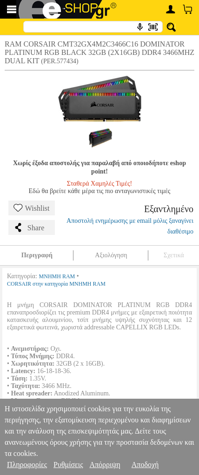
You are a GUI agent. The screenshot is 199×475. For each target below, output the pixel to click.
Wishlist (31, 208)
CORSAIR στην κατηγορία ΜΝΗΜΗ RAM (56, 284)
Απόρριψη (104, 464)
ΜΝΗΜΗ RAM (57, 276)
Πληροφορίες (27, 464)
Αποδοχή (145, 464)
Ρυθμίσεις (68, 464)
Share (28, 227)
